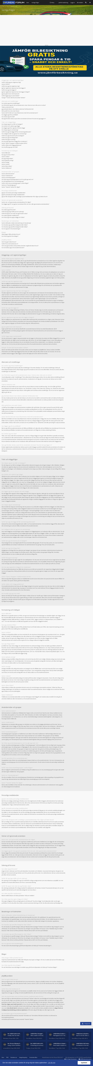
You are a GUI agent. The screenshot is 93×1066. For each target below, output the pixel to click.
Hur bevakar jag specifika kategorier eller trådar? (15, 225)
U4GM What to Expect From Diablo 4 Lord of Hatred (60, 1043)
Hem (3, 1057)
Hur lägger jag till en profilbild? (10, 115)
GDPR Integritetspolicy (85, 1059)
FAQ (7, 1057)
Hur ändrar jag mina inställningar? (11, 103)
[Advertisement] (46, 28)
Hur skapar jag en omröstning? (10, 130)
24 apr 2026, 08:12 (83, 1038)
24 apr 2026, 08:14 (37, 1038)
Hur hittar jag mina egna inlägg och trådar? (13, 217)
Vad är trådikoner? (7, 168)
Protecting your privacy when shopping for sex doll (37, 1045)
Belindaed (5, 1038)
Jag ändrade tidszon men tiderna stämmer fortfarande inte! (17, 109)
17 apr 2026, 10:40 (83, 1048)
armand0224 (6, 1048)
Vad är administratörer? (8, 173)
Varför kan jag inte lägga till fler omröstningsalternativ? (16, 132)
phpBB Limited (45, 981)
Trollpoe (28, 1048)
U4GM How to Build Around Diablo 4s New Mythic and (83, 1033)
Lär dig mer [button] (51, 1062)
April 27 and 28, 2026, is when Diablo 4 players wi (83, 1035)
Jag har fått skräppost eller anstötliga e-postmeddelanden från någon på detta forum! (24, 196)
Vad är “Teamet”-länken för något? (11, 187)
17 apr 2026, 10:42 (60, 1048)
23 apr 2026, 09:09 (15, 1048)
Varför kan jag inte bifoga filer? (10, 137)
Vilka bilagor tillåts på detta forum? (11, 234)
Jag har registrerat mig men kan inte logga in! (14, 88)
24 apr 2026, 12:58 (13, 1038)
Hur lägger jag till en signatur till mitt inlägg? (13, 128)
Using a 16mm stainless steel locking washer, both (14, 1045)
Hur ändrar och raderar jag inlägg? (11, 126)
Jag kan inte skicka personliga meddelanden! (13, 193)
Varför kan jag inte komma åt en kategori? (13, 135)
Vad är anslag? (5, 162)
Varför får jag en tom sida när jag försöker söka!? (15, 213)
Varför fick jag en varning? (9, 139)
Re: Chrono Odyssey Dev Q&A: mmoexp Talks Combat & (14, 1043)
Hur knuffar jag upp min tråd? (10, 147)
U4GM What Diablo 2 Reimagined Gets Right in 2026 (60, 1033)
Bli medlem (80, 2)
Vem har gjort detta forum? (9, 242)
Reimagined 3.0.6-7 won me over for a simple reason (60, 1035)
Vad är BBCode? (6, 153)
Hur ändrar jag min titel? (8, 117)
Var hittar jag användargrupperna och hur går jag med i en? (17, 179)
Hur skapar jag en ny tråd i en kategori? (12, 124)
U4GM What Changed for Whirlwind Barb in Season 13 (37, 1033)
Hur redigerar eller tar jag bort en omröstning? (14, 134)
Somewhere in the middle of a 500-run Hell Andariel (83, 1045)
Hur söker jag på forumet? (9, 209)
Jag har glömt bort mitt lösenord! (10, 94)
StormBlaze (29, 1038)
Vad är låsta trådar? (7, 166)
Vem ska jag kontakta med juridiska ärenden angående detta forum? (20, 245)
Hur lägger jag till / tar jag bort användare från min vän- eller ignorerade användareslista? (25, 204)
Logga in (72, 2)
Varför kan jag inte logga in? (9, 90)
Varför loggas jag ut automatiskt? (10, 96)
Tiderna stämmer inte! (8, 107)
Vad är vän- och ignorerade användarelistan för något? (16, 202)
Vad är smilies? (6, 156)
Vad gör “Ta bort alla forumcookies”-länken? (13, 97)
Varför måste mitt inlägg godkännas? (11, 145)
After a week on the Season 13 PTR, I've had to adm (37, 1035)
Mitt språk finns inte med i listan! (10, 111)
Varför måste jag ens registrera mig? (11, 82)
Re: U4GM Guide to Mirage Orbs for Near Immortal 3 (14, 1033)
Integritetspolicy (23, 1057)
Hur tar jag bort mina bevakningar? (11, 229)
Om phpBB (59, 983)
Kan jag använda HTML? (8, 155)
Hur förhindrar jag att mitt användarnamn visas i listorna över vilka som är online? (24, 105)
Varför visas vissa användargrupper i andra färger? (15, 183)
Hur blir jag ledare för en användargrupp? (13, 181)
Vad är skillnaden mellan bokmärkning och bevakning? (16, 223)
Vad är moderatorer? (7, 175)
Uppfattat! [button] (84, 1062)
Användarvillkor (33, 1057)
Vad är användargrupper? (8, 177)
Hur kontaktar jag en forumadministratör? (13, 247)
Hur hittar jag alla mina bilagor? (10, 236)
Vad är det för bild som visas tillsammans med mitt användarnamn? (20, 113)
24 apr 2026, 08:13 (60, 1038)
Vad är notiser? (6, 164)
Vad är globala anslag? (8, 160)
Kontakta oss (14, 1057)
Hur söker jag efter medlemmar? (10, 215)
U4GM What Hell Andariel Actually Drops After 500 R (83, 1043)
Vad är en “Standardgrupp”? (9, 185)
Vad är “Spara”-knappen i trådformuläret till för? (14, 143)
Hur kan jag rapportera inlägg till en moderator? (14, 141)
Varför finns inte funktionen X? (10, 244)
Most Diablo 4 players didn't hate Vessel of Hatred (60, 1045)
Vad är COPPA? (6, 84)
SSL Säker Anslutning (71, 1059)
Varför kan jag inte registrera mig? (11, 86)
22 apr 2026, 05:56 (35, 1048)
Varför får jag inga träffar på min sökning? (13, 211)
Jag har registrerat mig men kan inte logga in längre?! (16, 92)
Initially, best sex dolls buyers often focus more (14, 1035)
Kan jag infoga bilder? (7, 158)
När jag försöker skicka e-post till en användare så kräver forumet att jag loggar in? (24, 118)
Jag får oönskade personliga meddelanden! (13, 194)
